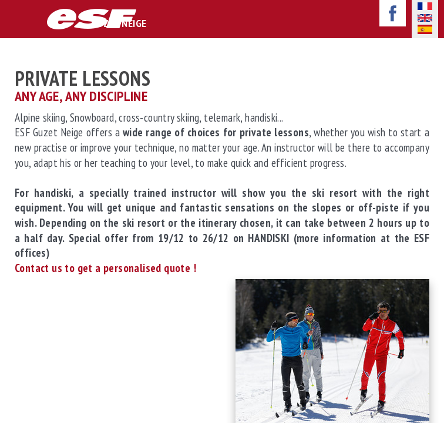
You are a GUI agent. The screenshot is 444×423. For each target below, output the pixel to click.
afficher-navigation (17, 20)
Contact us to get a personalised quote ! (107, 268)
